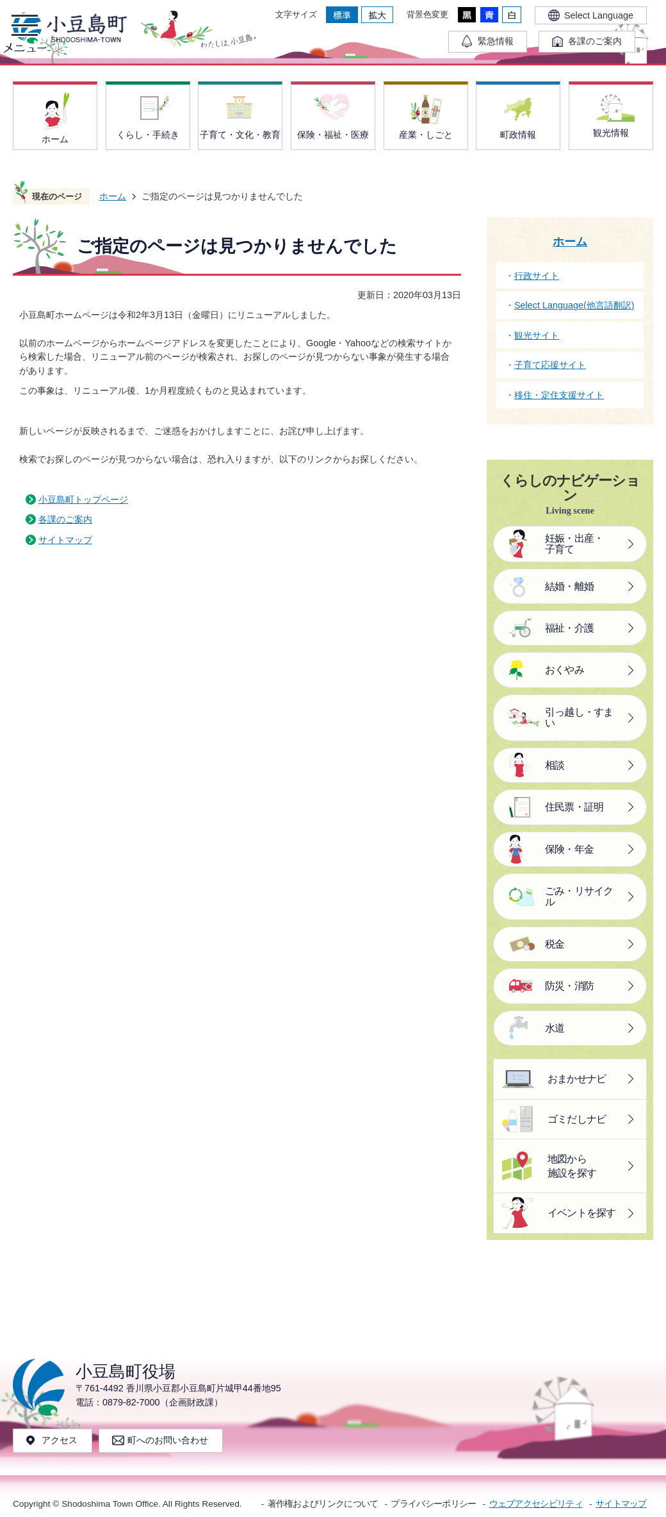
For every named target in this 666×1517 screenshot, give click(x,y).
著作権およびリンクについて (323, 1504)
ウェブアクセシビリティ (536, 1504)
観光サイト (536, 335)
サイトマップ (65, 540)
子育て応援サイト (550, 365)
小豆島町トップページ (83, 499)
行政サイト (536, 276)
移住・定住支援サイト (559, 395)
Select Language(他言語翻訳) (574, 305)
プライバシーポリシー (433, 1504)
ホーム (112, 196)
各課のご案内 (65, 519)
